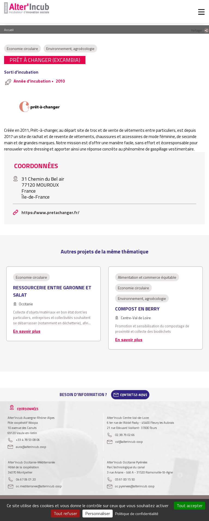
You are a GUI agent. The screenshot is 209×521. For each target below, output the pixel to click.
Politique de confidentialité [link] (136, 513)
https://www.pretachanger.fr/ (50, 212)
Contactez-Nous (133, 394)
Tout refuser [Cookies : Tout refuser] (65, 513)
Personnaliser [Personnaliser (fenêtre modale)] (97, 513)
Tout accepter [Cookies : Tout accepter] (189, 505)
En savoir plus (26, 331)
